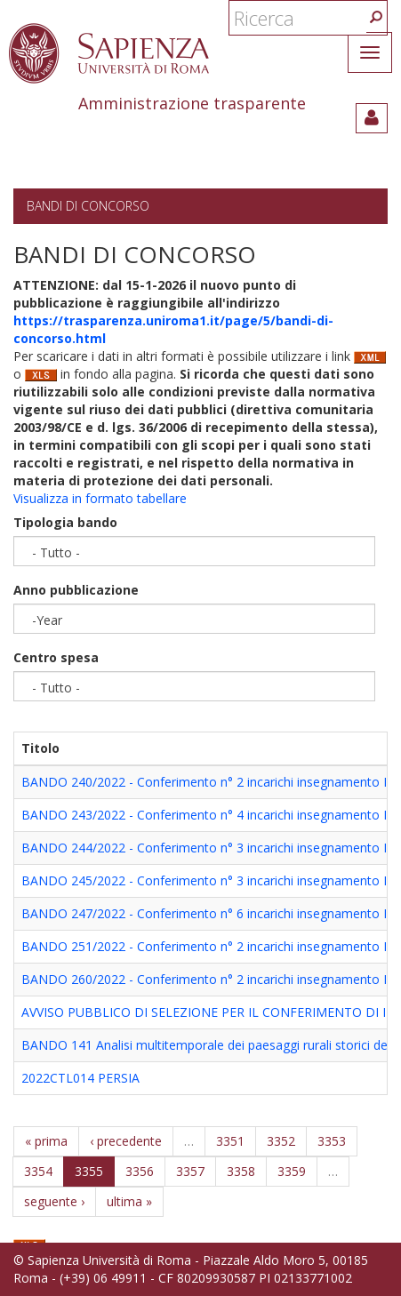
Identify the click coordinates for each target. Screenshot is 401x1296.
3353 (331, 1140)
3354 (38, 1171)
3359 (291, 1171)
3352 (281, 1140)
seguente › (54, 1201)
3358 (241, 1171)
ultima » (129, 1201)
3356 (139, 1171)
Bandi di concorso (88, 205)
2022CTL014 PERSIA (80, 1077)
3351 (230, 1140)
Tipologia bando (65, 522)
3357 (190, 1171)
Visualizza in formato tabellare (100, 498)
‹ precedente (126, 1140)
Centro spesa (56, 657)
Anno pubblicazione (76, 589)
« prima (46, 1140)
